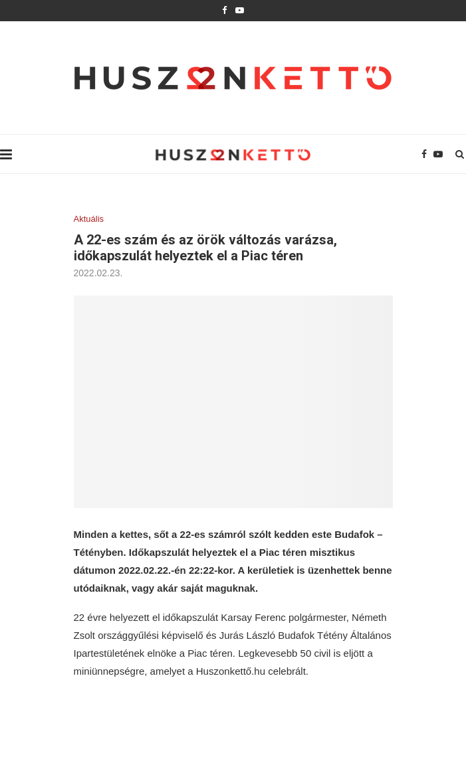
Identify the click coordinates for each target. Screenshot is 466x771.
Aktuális (89, 219)
